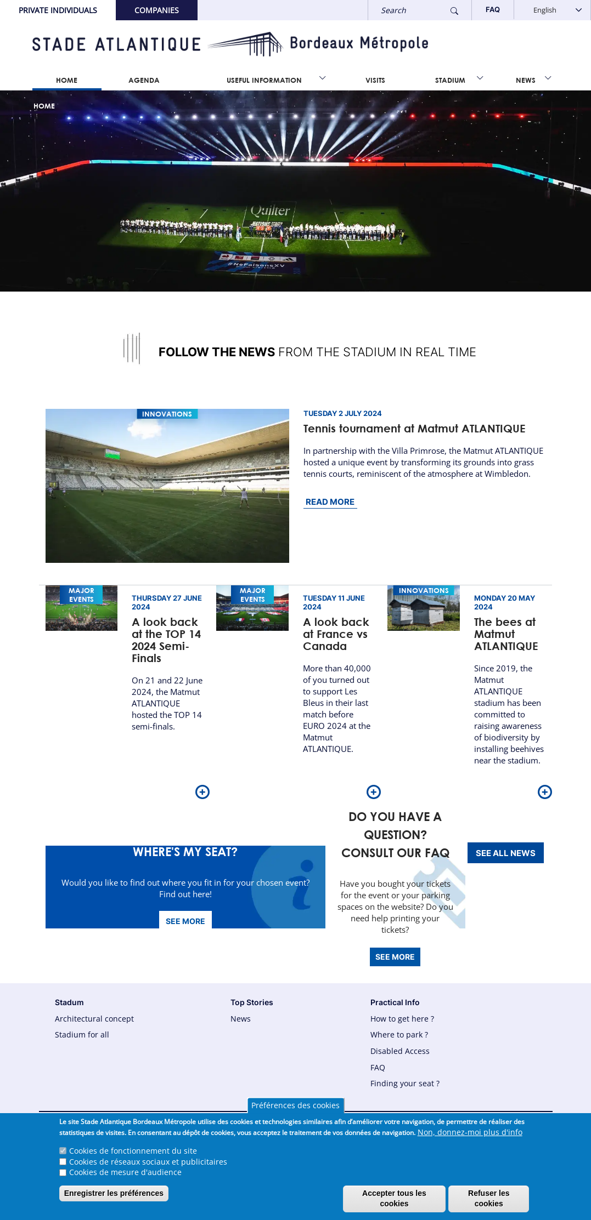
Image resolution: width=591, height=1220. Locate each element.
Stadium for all (82, 1034)
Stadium (450, 80)
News (526, 80)
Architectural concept (94, 1018)
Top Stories (251, 1002)
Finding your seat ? (405, 1083)
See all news (506, 853)
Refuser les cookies (488, 1203)
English (544, 10)
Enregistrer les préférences (114, 1197)
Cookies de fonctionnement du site (133, 1155)
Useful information (264, 80)
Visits (375, 80)
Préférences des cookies (295, 1110)
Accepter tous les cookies (394, 1203)
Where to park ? (399, 1034)
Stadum (69, 1002)
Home (66, 80)
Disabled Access (400, 1051)
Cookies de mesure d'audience (125, 1176)
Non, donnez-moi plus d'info (470, 1136)
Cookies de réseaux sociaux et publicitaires (148, 1165)
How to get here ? (402, 1018)
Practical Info (395, 1002)
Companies (156, 10)
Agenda (144, 80)
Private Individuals (58, 10)
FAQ (377, 1067)
